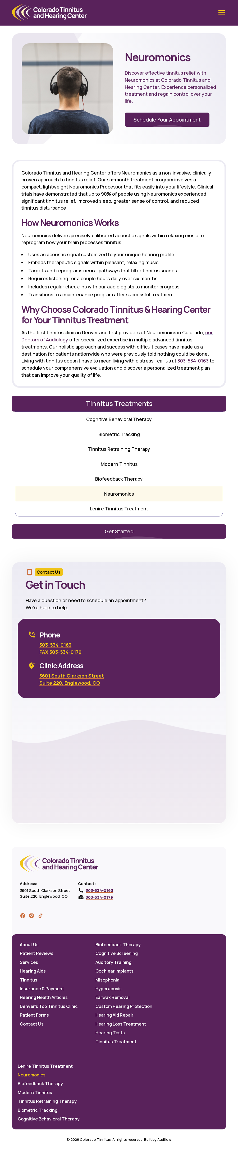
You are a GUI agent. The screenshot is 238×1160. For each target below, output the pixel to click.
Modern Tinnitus (119, 464)
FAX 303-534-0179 (60, 652)
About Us (29, 945)
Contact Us (32, 1024)
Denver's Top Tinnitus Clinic (49, 1006)
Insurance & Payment (42, 989)
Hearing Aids (33, 971)
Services (29, 962)
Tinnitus (28, 980)
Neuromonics (119, 494)
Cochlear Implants (114, 971)
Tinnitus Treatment (115, 1042)
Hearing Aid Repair (114, 1015)
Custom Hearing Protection (123, 1006)
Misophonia (107, 980)
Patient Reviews (36, 953)
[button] (220, 12)
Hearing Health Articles (44, 997)
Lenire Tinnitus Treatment (119, 508)
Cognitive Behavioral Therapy (119, 419)
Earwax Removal (112, 997)
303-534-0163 (193, 360)
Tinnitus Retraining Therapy (119, 449)
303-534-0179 (99, 897)
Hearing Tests (110, 1033)
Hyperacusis (108, 989)
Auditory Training (113, 962)
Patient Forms (34, 1015)
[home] (49, 12)
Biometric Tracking (119, 434)
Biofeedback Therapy (119, 479)
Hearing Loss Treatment (120, 1024)
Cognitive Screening (116, 953)
